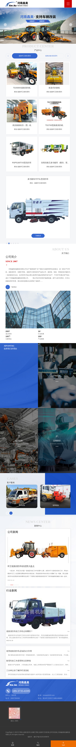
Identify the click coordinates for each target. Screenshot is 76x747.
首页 (12, 743)
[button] (5, 24)
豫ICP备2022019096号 (41, 737)
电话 (38, 743)
